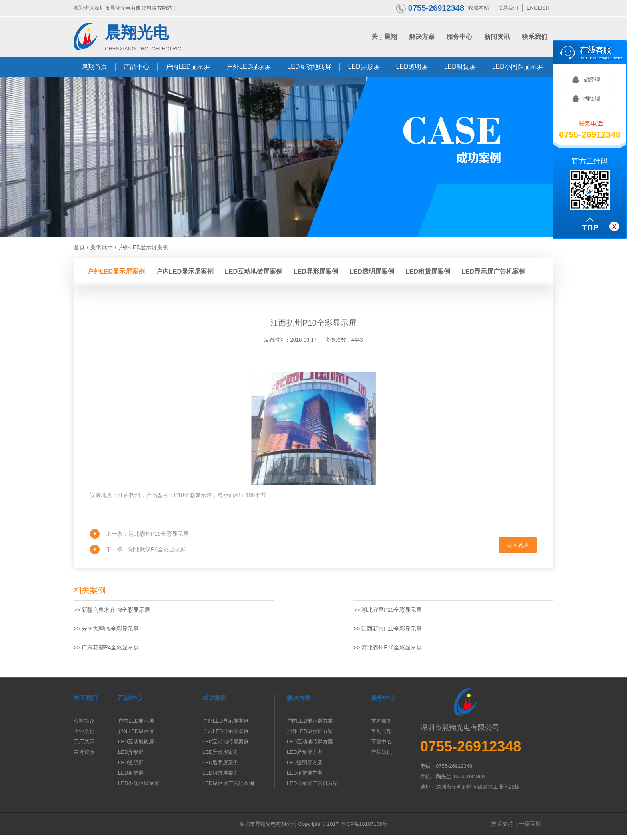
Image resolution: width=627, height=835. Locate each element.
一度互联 (530, 824)
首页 (79, 247)
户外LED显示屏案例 (143, 247)
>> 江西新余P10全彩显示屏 (387, 628)
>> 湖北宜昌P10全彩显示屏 (387, 610)
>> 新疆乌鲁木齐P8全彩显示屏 (112, 610)
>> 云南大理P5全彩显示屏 (106, 628)
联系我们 (507, 8)
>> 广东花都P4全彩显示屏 (106, 647)
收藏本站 (478, 8)
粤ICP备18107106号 (364, 824)
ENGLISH (538, 8)
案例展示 (101, 247)
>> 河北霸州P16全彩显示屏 (387, 647)
